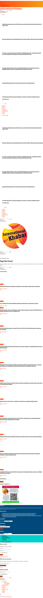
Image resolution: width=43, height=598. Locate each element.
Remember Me (4, 552)
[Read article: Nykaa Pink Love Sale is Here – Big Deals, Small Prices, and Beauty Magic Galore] (21, 393)
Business (4, 106)
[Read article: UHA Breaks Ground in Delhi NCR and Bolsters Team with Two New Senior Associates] (21, 278)
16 (0, 369)
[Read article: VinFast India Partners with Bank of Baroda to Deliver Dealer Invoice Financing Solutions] (21, 428)
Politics (3, 105)
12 (0, 332)
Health (3, 112)
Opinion (3, 108)
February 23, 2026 (3, 288)
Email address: (5, 479)
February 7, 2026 (3, 331)
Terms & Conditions (6, 537)
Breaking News (5, 11)
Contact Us (4, 539)
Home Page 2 (7, 583)
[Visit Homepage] (14, 250)
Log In (1, 567)
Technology (4, 110)
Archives (1, 533)
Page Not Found (6, 258)
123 (0, 289)
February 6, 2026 (3, 350)
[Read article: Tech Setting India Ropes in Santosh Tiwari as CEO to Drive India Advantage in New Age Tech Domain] (21, 320)
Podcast (3, 2)
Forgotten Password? (4, 556)
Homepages (4, 581)
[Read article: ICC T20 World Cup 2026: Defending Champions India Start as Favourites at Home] (21, 295)
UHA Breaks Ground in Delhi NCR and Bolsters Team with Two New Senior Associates (20, 286)
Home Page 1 (7, 582)
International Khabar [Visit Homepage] (11, 8)
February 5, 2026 (3, 438)
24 (0, 351)
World (3, 107)
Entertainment (5, 111)
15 (0, 306)
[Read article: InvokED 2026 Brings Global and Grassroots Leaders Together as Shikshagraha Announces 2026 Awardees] (21, 338)
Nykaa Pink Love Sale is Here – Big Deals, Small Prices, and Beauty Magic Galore (19, 401)
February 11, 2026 (3, 305)
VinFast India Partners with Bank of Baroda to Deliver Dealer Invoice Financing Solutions (21, 436)
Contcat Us (4, 3)
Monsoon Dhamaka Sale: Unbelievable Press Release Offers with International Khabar (22, 39)
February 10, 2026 (3, 313)
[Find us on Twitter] (0, 6)
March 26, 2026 (3, 368)
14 (0, 458)
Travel (3, 113)
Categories (2, 521)
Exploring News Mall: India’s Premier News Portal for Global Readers (18, 83)
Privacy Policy (5, 536)
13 (0, 387)
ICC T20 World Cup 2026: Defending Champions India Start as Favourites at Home (19, 303)
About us (4, 1)
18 (0, 314)
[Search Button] (10, 10)
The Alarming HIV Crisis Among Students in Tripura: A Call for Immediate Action (21, 97)
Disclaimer (4, 538)
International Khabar (7, 541)
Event (5, 103)
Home (1, 258)
